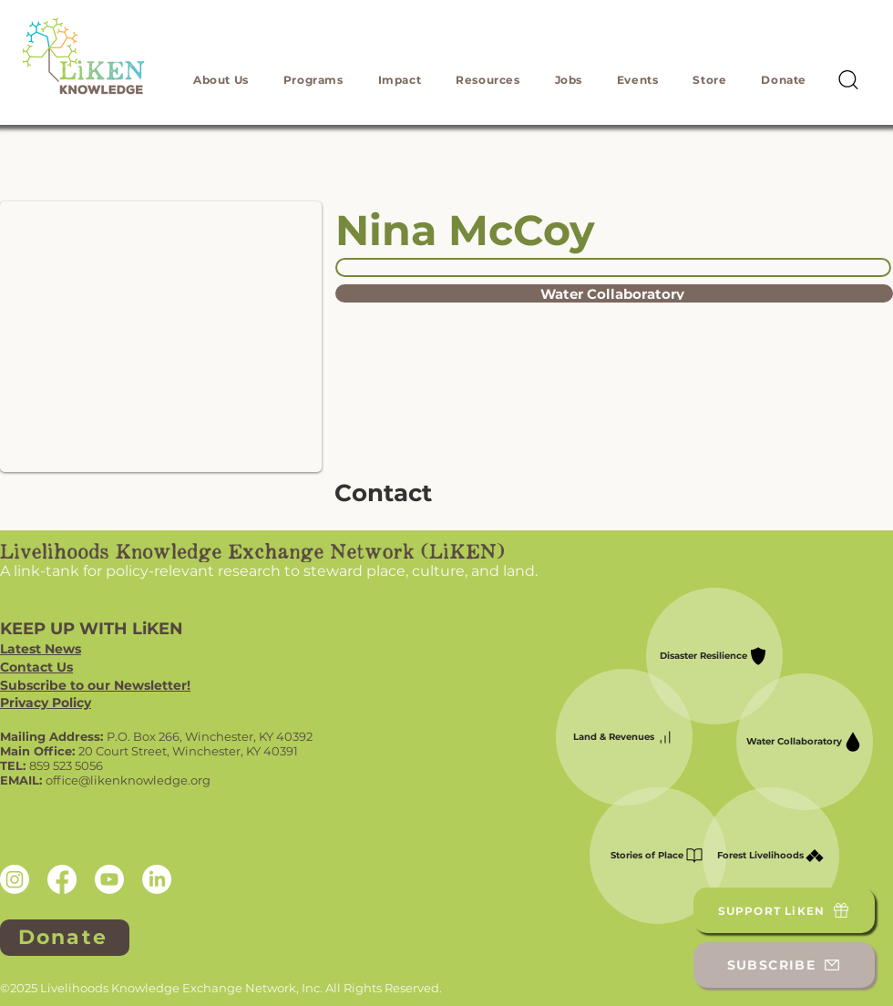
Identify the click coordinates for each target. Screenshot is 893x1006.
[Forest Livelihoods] (771, 855)
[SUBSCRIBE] (784, 965)
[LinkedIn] (156, 879)
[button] (221, 80)
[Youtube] (109, 879)
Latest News (40, 649)
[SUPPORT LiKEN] (784, 910)
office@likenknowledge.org (128, 780)
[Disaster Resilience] (714, 656)
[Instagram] (14, 879)
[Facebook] (62, 879)
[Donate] (64, 937)
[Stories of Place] (658, 855)
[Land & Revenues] (624, 737)
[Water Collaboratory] (614, 293)
